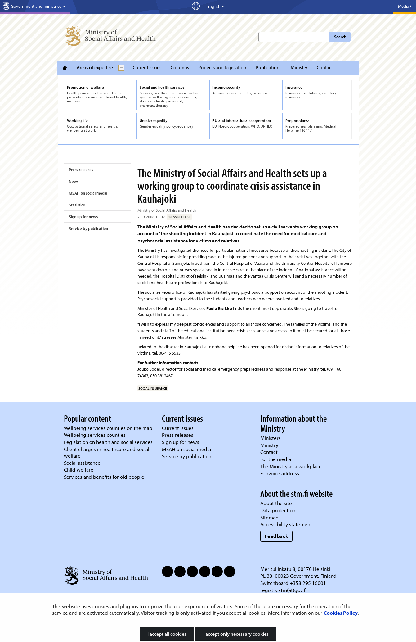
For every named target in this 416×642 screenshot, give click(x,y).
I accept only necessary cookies (236, 634)
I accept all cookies (166, 634)
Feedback (277, 536)
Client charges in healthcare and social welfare (106, 452)
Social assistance (82, 462)
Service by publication (88, 228)
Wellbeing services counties (95, 435)
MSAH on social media (88, 193)
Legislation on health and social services (108, 442)
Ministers (270, 438)
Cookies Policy (341, 612)
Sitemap (269, 517)
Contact (325, 67)
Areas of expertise (95, 67)
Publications (268, 67)
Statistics (77, 205)
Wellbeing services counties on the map (108, 428)
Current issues (147, 67)
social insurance (152, 388)
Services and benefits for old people (104, 476)
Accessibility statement (286, 524)
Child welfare (78, 469)
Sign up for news (83, 216)
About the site (276, 503)
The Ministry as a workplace (291, 466)
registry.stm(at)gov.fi (284, 590)
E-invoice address (279, 473)
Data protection (277, 510)
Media (404, 6)
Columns (180, 67)
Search (340, 36)
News (73, 181)
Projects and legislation (222, 67)
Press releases (81, 169)
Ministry (299, 67)
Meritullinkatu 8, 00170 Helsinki (295, 569)
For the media (275, 459)
